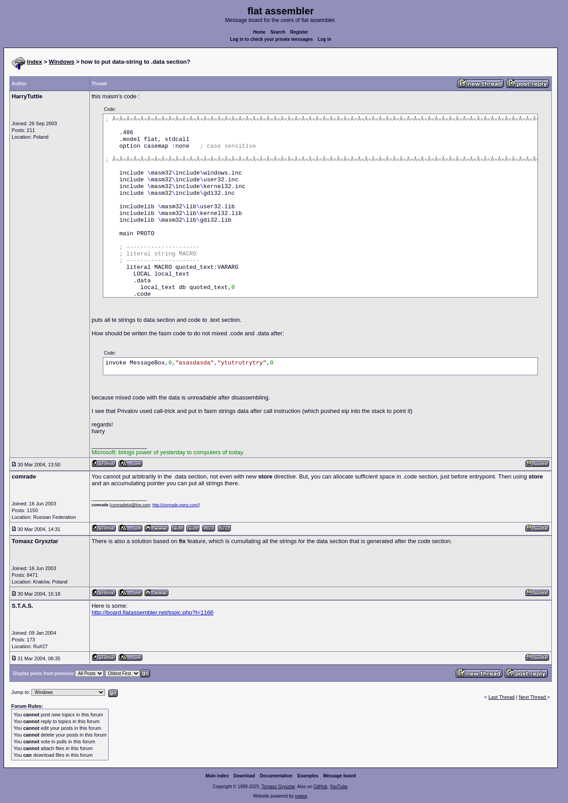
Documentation (276, 775)
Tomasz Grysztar (278, 786)
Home (259, 32)
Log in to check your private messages (271, 39)
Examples (307, 775)
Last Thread (502, 697)
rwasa (301, 796)
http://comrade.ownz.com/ (175, 505)
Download (244, 775)
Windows (62, 61)
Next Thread (533, 697)
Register (299, 32)
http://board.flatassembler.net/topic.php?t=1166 (152, 612)
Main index (217, 775)
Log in (324, 39)
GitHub (320, 786)
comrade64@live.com (130, 505)
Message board (339, 775)
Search (277, 32)
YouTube (338, 786)
